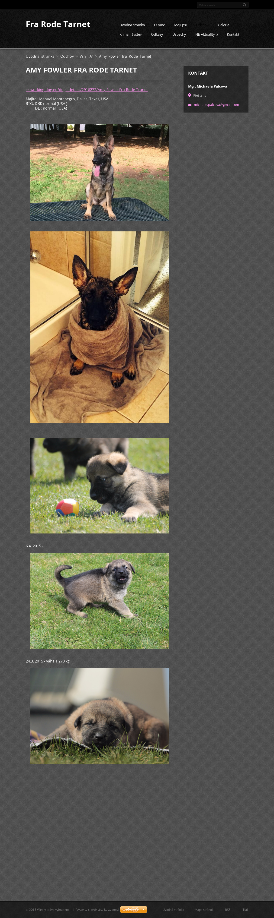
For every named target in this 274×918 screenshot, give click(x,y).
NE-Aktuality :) (206, 38)
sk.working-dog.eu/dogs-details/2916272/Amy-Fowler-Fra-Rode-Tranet (87, 93)
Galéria (223, 29)
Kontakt (233, 38)
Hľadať (244, 4)
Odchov (202, 29)
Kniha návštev (130, 38)
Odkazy (157, 38)
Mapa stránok (204, 910)
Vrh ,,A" (86, 60)
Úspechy (179, 38)
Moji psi (180, 29)
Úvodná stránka (132, 29)
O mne (159, 29)
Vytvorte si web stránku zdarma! (97, 909)
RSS (227, 910)
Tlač (245, 910)
